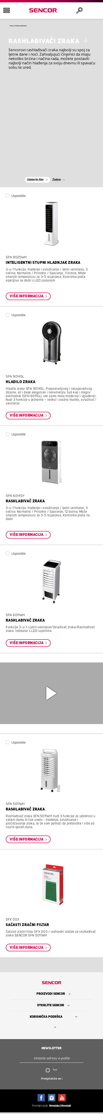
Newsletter (51, 1049)
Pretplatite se (51, 1080)
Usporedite (19, 197)
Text (55, 1071)
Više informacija (27, 297)
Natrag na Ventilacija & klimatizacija (36, 26)
